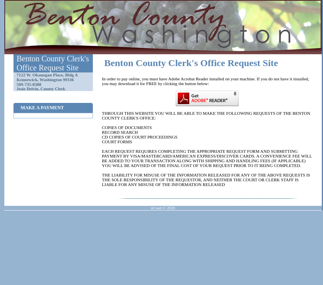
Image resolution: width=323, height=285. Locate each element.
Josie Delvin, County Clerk (41, 89)
